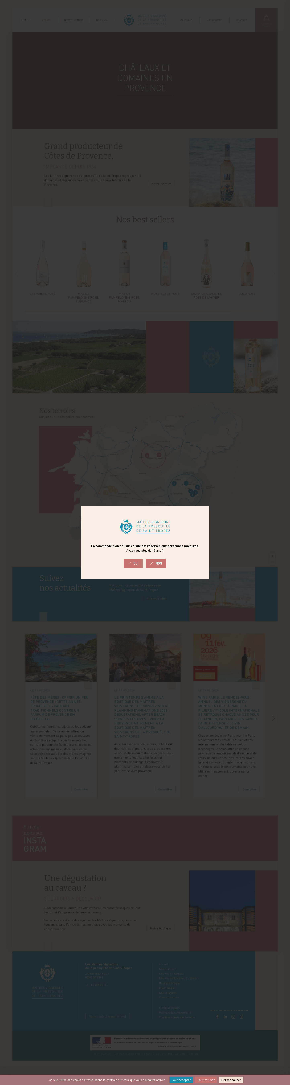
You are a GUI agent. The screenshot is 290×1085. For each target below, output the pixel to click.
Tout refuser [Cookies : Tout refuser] (206, 1080)
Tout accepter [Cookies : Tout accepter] (181, 1080)
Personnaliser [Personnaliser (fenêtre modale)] (231, 1080)
